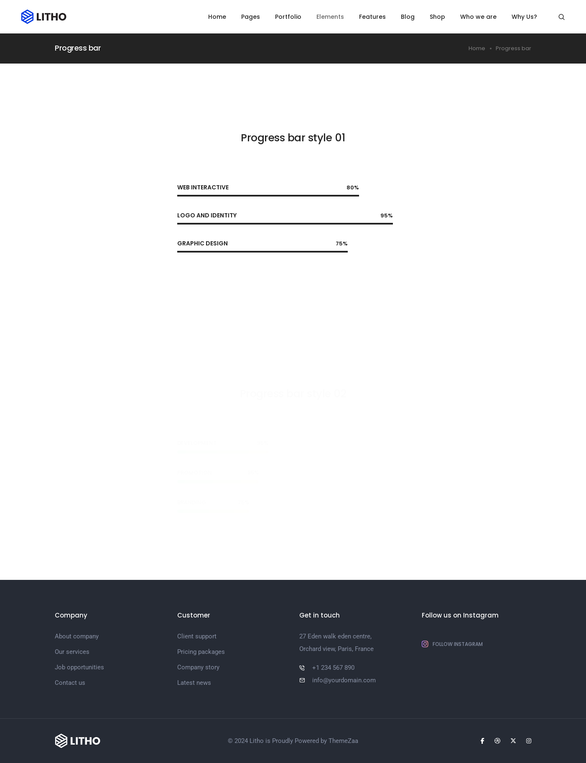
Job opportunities (79, 667)
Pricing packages (201, 652)
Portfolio (288, 17)
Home (217, 17)
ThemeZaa (343, 741)
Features (372, 17)
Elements (330, 17)
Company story (198, 667)
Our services (72, 652)
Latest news (194, 682)
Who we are (478, 17)
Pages (250, 17)
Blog (408, 17)
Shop (437, 17)
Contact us (70, 682)
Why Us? (524, 17)
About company (77, 636)
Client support (197, 636)
